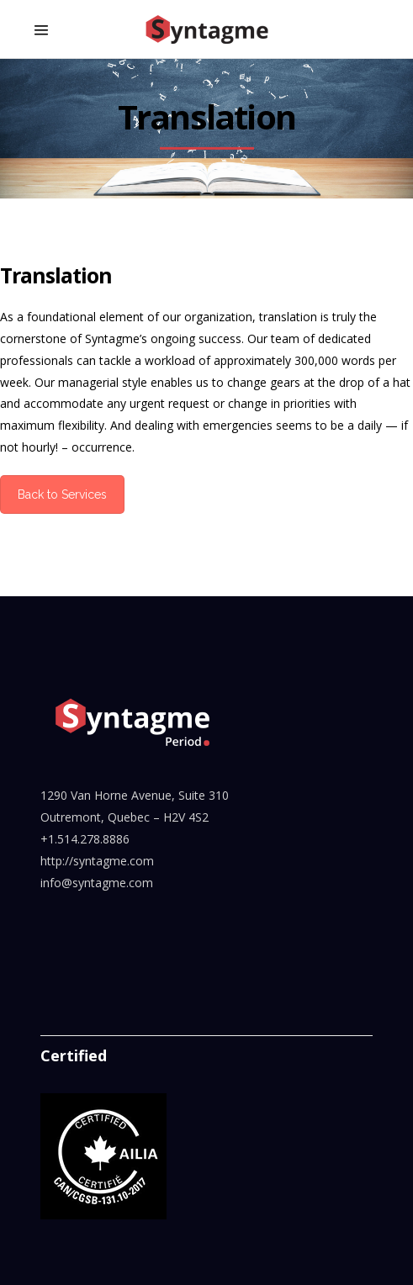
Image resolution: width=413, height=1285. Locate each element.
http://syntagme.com (97, 861)
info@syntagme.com (96, 883)
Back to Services (62, 494)
